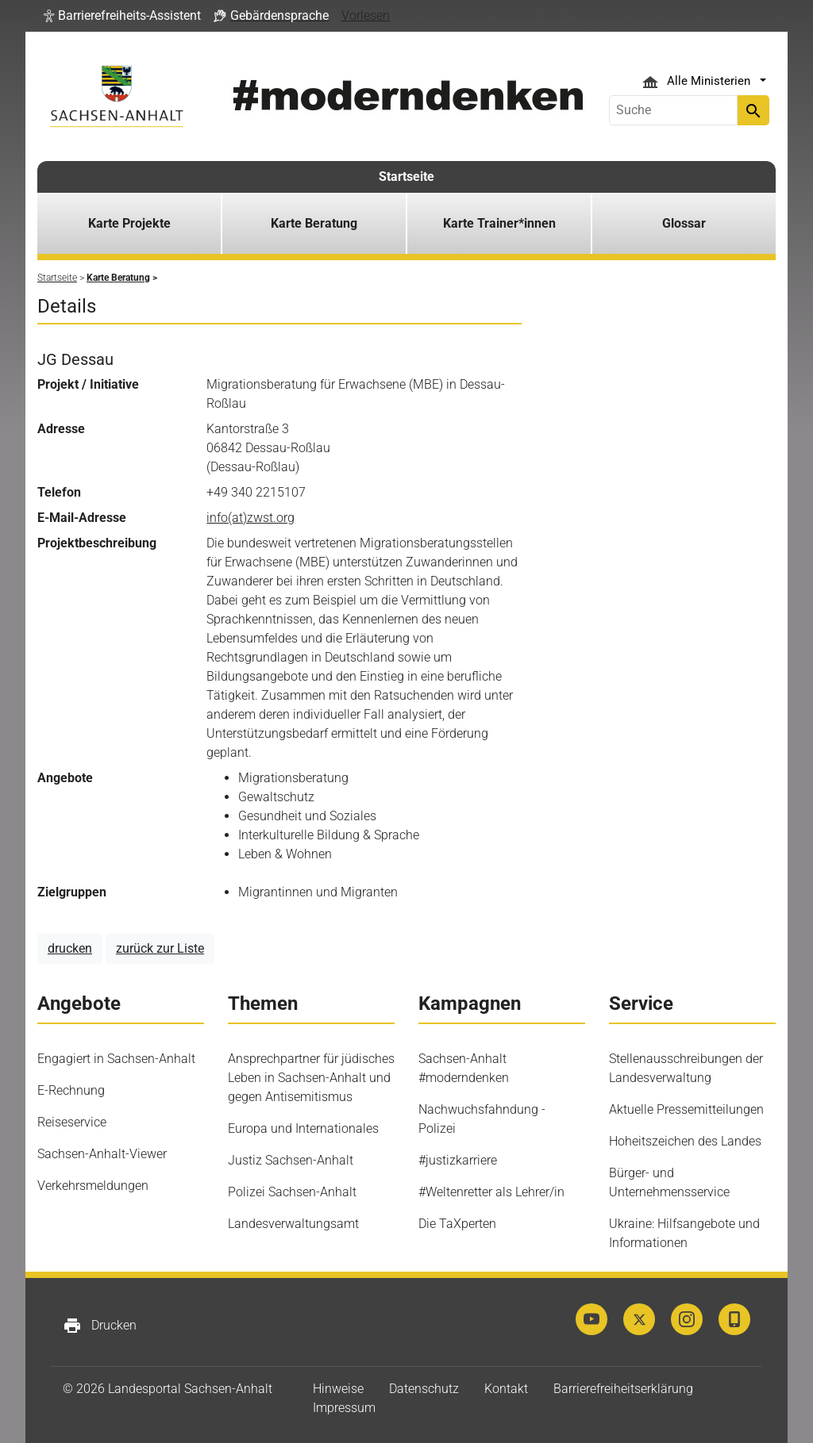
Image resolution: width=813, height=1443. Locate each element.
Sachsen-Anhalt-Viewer (102, 1153)
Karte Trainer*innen (499, 223)
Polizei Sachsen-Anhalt (292, 1191)
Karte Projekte (129, 223)
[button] (122, 15)
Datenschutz (424, 1388)
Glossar (684, 223)
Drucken (100, 1325)
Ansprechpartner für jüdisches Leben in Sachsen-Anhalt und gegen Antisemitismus (311, 1077)
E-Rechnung (71, 1090)
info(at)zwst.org (250, 517)
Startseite (406, 176)
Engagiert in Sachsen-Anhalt (116, 1058)
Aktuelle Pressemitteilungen (686, 1109)
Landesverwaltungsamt (293, 1223)
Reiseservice (71, 1122)
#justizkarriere (457, 1160)
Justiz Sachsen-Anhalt (290, 1160)
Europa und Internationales (303, 1128)
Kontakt (506, 1388)
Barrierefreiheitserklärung (623, 1388)
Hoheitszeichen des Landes (685, 1141)
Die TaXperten (457, 1223)
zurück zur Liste (160, 948)
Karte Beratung (314, 223)
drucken (70, 948)
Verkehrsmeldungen (92, 1185)
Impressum (344, 1407)
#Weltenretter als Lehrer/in (491, 1191)
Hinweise (338, 1388)
